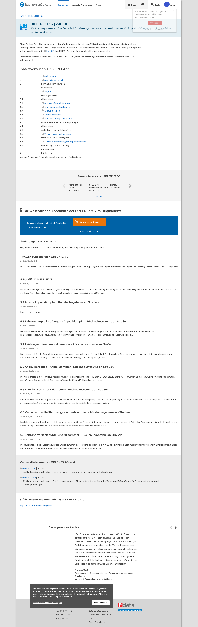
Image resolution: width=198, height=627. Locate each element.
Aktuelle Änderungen (82, 4)
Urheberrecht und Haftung (100, 614)
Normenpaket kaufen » (89, 222)
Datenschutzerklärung (98, 611)
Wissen (99, 4)
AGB (92, 618)
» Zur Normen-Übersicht (31, 15)
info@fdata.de (62, 618)
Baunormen (63, 4)
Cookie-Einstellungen (97, 622)
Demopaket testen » (89, 230)
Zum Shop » (99, 196)
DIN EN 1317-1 (28, 468)
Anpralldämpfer (27, 505)
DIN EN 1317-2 (28, 477)
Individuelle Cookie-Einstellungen (47, 602)
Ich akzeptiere (100, 602)
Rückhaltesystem (44, 505)
